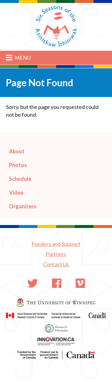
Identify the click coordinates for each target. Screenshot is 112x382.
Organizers (22, 206)
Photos (18, 165)
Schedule (20, 178)
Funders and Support (56, 244)
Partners (56, 254)
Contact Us (56, 264)
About (16, 151)
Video (16, 192)
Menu (18, 57)
